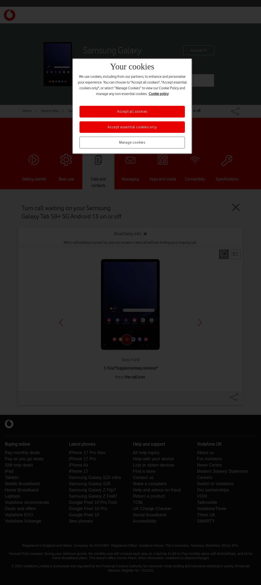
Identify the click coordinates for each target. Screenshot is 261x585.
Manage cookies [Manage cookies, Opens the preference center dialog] (132, 142)
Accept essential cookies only (132, 127)
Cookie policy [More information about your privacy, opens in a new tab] (159, 94)
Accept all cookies (132, 111)
